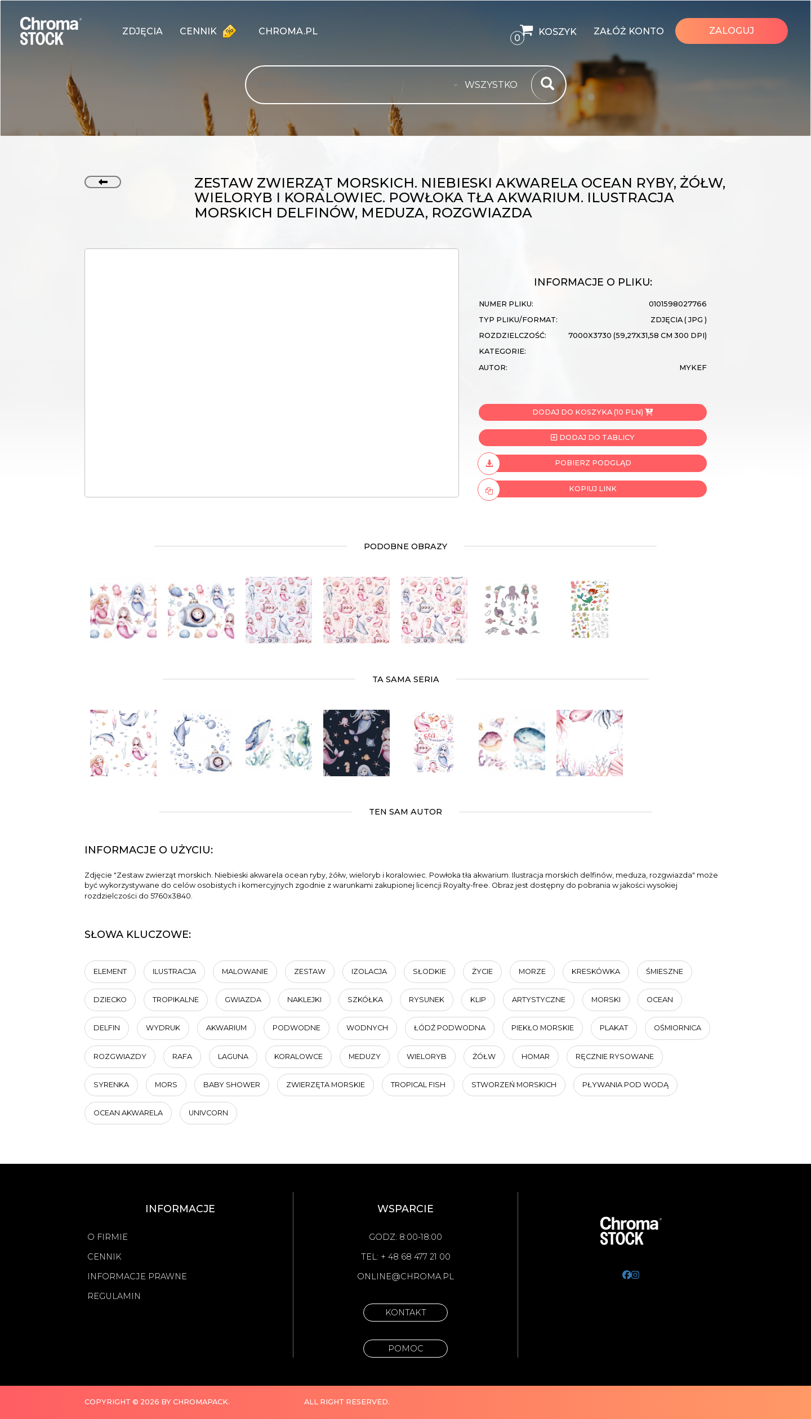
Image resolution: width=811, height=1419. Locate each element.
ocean (660, 999)
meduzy (365, 1056)
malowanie (245, 971)
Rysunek (426, 999)
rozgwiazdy (119, 1056)
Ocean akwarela (128, 1113)
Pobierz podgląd (555, 463)
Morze (532, 971)
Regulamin (114, 1296)
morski (606, 999)
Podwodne (296, 1028)
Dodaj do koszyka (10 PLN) (592, 412)
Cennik (211, 31)
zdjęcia (142, 31)
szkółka (365, 999)
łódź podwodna (449, 1028)
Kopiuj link (548, 489)
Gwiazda (243, 999)
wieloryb (427, 1056)
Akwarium (226, 1028)
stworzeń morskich (513, 1084)
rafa (182, 1056)
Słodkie (429, 971)
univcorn (208, 1113)
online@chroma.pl (405, 1276)
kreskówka (596, 971)
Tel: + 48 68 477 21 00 (406, 1257)
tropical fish (418, 1084)
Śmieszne (664, 971)
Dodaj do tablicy (592, 437)
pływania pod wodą (625, 1084)
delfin (106, 1028)
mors (166, 1084)
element (110, 971)
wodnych (367, 1028)
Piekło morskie (542, 1028)
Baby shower (231, 1084)
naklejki (304, 999)
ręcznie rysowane (615, 1056)
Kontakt (405, 1312)
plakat (614, 1028)
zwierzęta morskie (325, 1084)
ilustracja (174, 971)
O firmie (107, 1237)
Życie (482, 971)
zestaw (310, 971)
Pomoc (406, 1349)
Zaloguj (731, 30)
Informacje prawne (137, 1276)
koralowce (298, 1056)
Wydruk (163, 1028)
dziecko (110, 999)
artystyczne (538, 999)
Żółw (484, 1056)
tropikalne (176, 999)
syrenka (111, 1084)
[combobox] (494, 85)
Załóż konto (629, 31)
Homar (536, 1056)
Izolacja (369, 971)
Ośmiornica (677, 1028)
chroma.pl (288, 31)
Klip (478, 999)
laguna (233, 1056)
